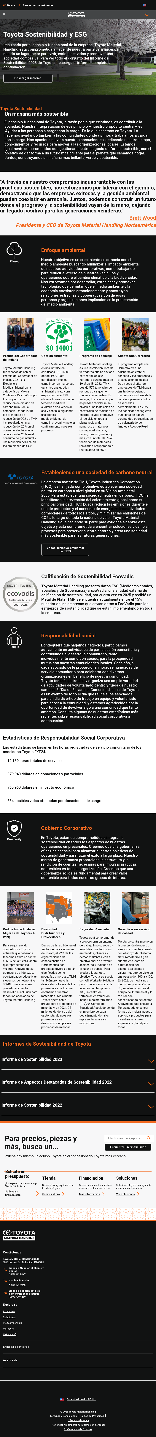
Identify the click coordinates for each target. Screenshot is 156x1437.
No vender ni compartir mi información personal (78, 1424)
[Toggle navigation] (4, 14)
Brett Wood (142, 218)
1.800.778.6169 (17, 1296)
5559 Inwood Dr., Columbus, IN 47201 (23, 1262)
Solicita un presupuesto (17, 1174)
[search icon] (148, 1138)
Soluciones (126, 1178)
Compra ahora (51, 1194)
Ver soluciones (125, 1194)
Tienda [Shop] (11, 5)
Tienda (48, 1178)
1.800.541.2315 (17, 1285)
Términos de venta (78, 1420)
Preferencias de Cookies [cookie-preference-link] (78, 1429)
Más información (89, 1194)
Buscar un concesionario (38, 5)
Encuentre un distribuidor (128, 1147)
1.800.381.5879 (17, 1274)
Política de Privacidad (92, 1416)
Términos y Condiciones (63, 1416)
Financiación (91, 1178)
